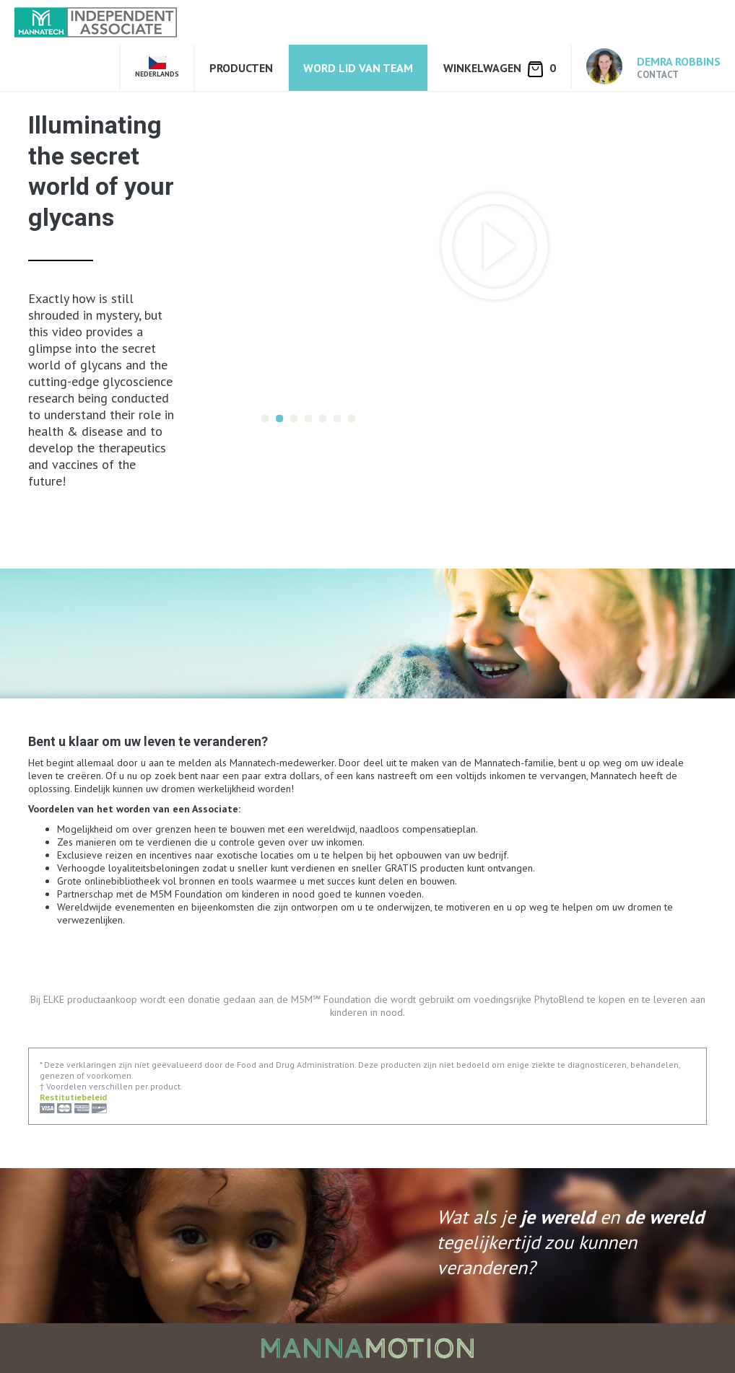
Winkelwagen (499, 69)
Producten (241, 68)
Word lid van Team (358, 68)
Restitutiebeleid (73, 1097)
